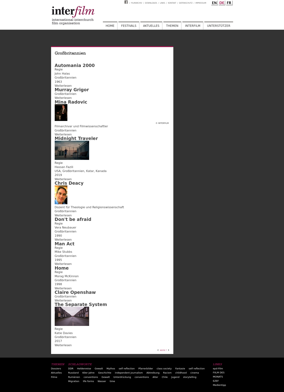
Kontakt (172, 3)
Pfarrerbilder (145, 368)
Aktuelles (151, 26)
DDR (70, 368)
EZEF (216, 381)
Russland (73, 372)
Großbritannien (65, 77)
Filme (54, 377)
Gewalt (99, 368)
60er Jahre (88, 372)
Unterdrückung (122, 377)
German (221, 2)
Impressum (200, 3)
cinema (194, 372)
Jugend (175, 377)
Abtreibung (153, 372)
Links (162, 3)
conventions (91, 377)
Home (110, 26)
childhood (181, 372)
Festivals (128, 26)
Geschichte (104, 372)
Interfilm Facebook (126, 2)
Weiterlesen (63, 85)
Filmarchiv (136, 3)
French (229, 2)
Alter (155, 377)
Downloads (151, 3)
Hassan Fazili (64, 167)
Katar (90, 171)
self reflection (127, 368)
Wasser (102, 381)
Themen (172, 26)
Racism (167, 372)
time (112, 381)
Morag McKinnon (67, 276)
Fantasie (180, 368)
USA (58, 171)
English (214, 2)
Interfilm (192, 26)
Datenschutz (186, 3)
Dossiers (56, 368)
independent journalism (129, 372)
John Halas (62, 73)
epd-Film (218, 368)
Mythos (110, 368)
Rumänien (74, 377)
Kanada (101, 171)
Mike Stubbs (63, 251)
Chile (165, 377)
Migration (73, 381)
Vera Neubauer (65, 227)
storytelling (189, 377)
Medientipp (219, 385)
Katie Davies (64, 333)
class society (164, 368)
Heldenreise (84, 368)
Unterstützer (218, 26)
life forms (88, 381)
